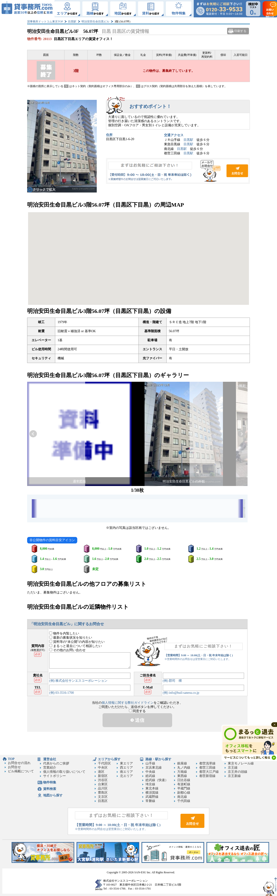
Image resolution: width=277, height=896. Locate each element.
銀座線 (182, 763)
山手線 (150, 763)
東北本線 (151, 788)
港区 (101, 771)
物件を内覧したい (64, 633)
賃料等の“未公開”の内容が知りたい (77, 642)
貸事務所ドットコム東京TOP (45, 21)
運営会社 (49, 759)
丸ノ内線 (183, 767)
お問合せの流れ (19, 763)
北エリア (126, 776)
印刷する (240, 31)
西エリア (126, 767)
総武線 (150, 776)
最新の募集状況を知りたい (70, 637)
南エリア (126, 771)
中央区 (103, 767)
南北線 (182, 796)
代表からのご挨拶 (56, 763)
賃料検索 (49, 789)
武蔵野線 (151, 796)
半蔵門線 (183, 788)
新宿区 (103, 776)
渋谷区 (103, 780)
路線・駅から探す (158, 759)
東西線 (182, 776)
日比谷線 (183, 780)
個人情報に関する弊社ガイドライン (128, 702)
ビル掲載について (21, 771)
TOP (11, 759)
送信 (137, 720)
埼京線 (150, 784)
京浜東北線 (153, 767)
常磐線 (150, 801)
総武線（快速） (156, 780)
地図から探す (53, 795)
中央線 (150, 771)
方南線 (182, 771)
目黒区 (103, 801)
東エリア (126, 763)
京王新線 (234, 776)
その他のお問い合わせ (67, 650)
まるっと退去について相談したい (75, 646)
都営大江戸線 (209, 771)
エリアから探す (109, 759)
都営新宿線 (207, 776)
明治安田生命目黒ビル (95, 21)
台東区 (103, 784)
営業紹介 (49, 767)
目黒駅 (72, 21)
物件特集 (49, 782)
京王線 (233, 767)
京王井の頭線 (237, 771)
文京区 (103, 796)
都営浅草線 (207, 763)
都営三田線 (207, 767)
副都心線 (183, 792)
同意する (137, 711)
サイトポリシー (54, 776)
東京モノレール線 (241, 763)
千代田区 (104, 763)
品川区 (103, 788)
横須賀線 (151, 792)
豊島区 (103, 792)
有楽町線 (183, 784)
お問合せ (177, 171)
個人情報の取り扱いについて (64, 771)
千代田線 (183, 801)
